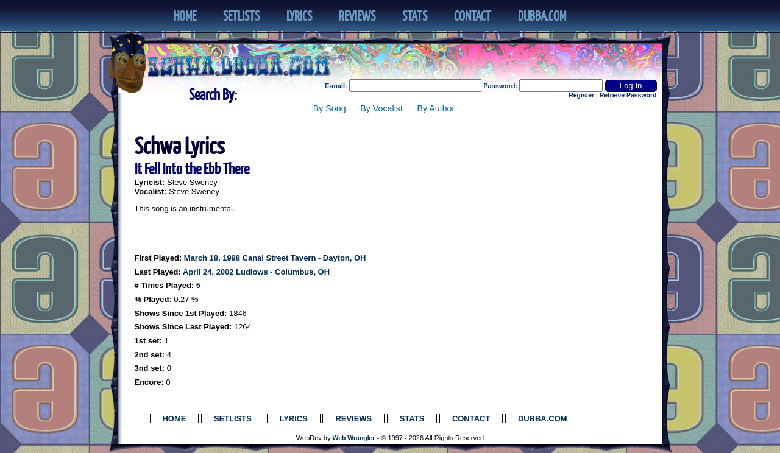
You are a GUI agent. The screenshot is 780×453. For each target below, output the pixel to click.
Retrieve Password (628, 95)
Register (581, 95)
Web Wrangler (354, 438)
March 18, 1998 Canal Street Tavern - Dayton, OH (275, 257)
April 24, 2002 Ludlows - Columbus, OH (256, 271)
